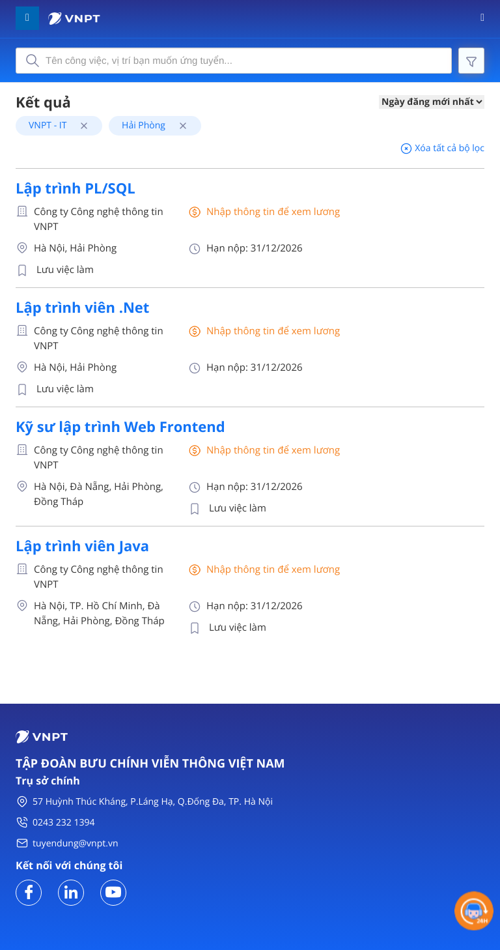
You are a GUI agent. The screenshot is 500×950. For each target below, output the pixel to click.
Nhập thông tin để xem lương (273, 211)
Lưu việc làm (65, 269)
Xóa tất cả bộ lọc (442, 148)
